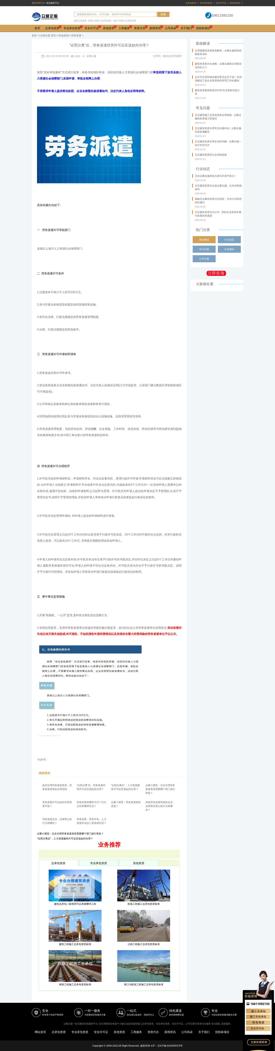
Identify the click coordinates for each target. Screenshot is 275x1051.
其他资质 (108, 28)
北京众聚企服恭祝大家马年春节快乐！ (216, 175)
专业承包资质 (206, 3)
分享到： (158, 56)
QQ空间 (172, 56)
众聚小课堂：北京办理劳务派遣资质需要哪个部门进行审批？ (160, 789)
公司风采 (170, 28)
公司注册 (204, 258)
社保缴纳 (229, 249)
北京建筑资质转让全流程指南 (211, 154)
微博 (179, 56)
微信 (165, 56)
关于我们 (186, 28)
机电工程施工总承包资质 (99, 20)
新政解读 (204, 239)
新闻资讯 (155, 28)
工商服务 (124, 28)
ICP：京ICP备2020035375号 (167, 1045)
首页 (37, 28)
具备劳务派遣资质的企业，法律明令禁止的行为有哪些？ (160, 806)
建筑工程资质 (80, 20)
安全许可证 (221, 3)
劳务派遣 (76, 35)
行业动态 (229, 239)
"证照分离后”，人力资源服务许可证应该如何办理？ (65, 838)
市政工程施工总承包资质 (124, 20)
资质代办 (139, 28)
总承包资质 (190, 3)
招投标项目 (235, 3)
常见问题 (204, 249)
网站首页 (40, 1032)
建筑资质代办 (38, 3)
